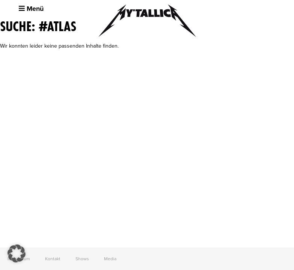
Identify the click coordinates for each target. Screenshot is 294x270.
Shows (82, 258)
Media (110, 258)
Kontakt (52, 258)
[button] (16, 253)
